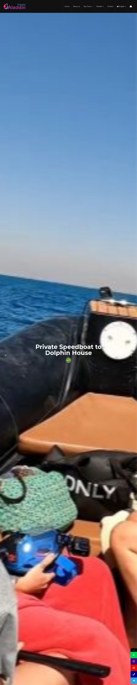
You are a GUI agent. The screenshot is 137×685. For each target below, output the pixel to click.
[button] (6, 355)
